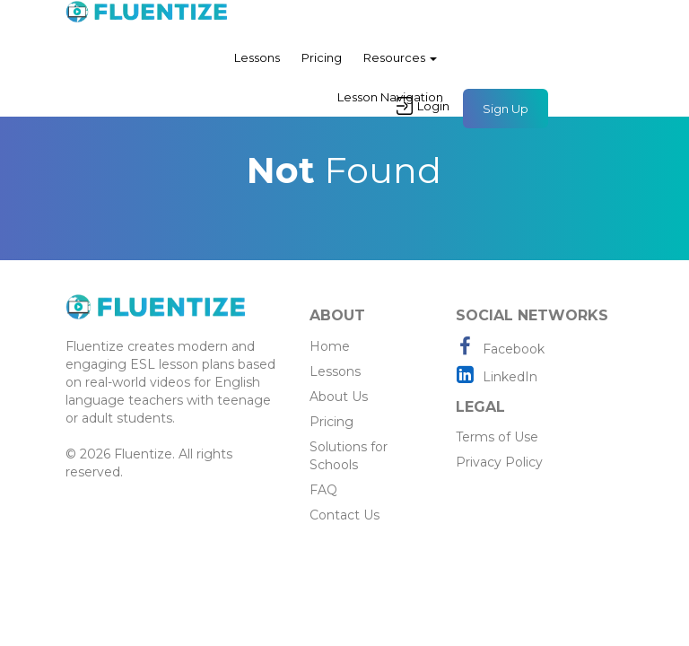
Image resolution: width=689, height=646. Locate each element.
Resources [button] (400, 57)
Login (423, 106)
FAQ (323, 490)
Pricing (321, 57)
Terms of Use (497, 437)
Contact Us (344, 515)
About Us (339, 396)
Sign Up (505, 108)
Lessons (257, 57)
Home (330, 346)
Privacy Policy (499, 462)
